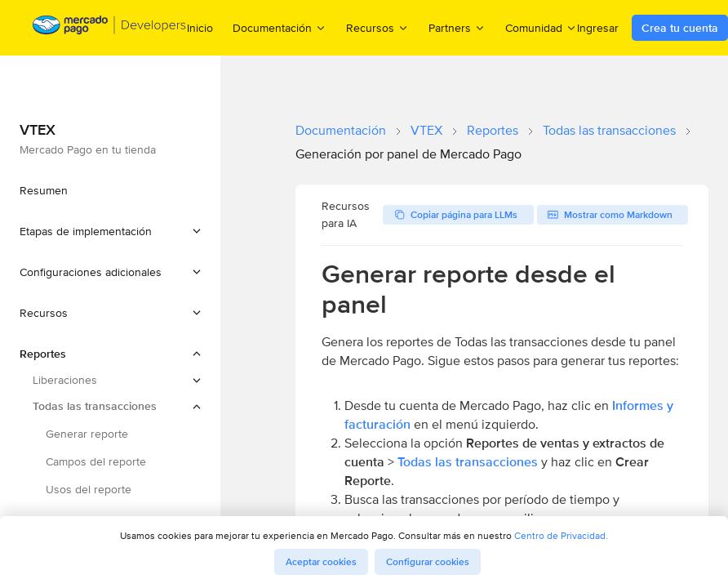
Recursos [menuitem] (377, 27)
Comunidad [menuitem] (541, 27)
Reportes (492, 130)
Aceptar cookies (321, 562)
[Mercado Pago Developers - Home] (110, 28)
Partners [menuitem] (457, 27)
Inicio (200, 28)
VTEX (426, 130)
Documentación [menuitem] (279, 27)
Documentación (340, 130)
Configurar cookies (427, 562)
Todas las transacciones (609, 130)
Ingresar (598, 28)
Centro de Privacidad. (561, 535)
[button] (110, 231)
